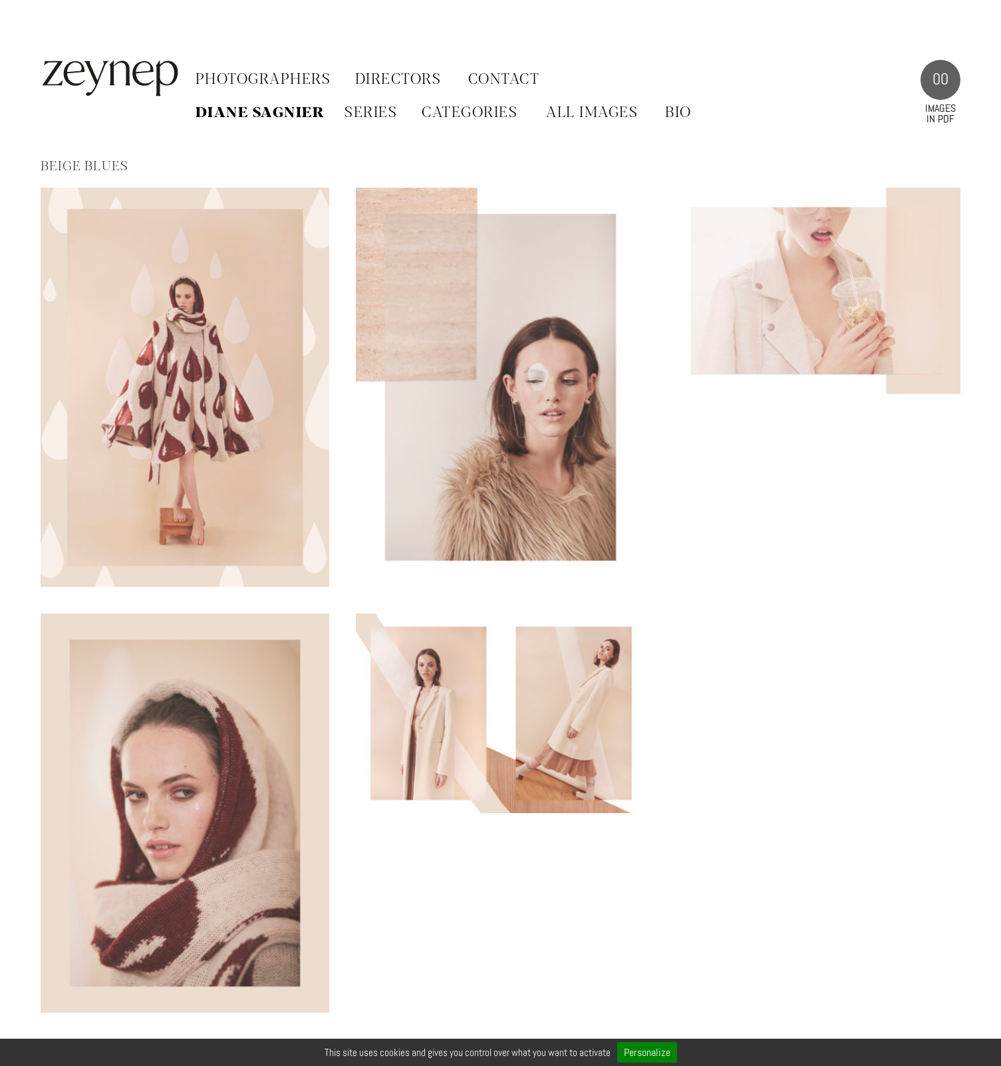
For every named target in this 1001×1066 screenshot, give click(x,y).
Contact (504, 80)
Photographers (263, 80)
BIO (678, 113)
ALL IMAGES (592, 113)
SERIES (371, 113)
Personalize (647, 1052)
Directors (398, 80)
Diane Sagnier (260, 113)
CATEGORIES (469, 113)
